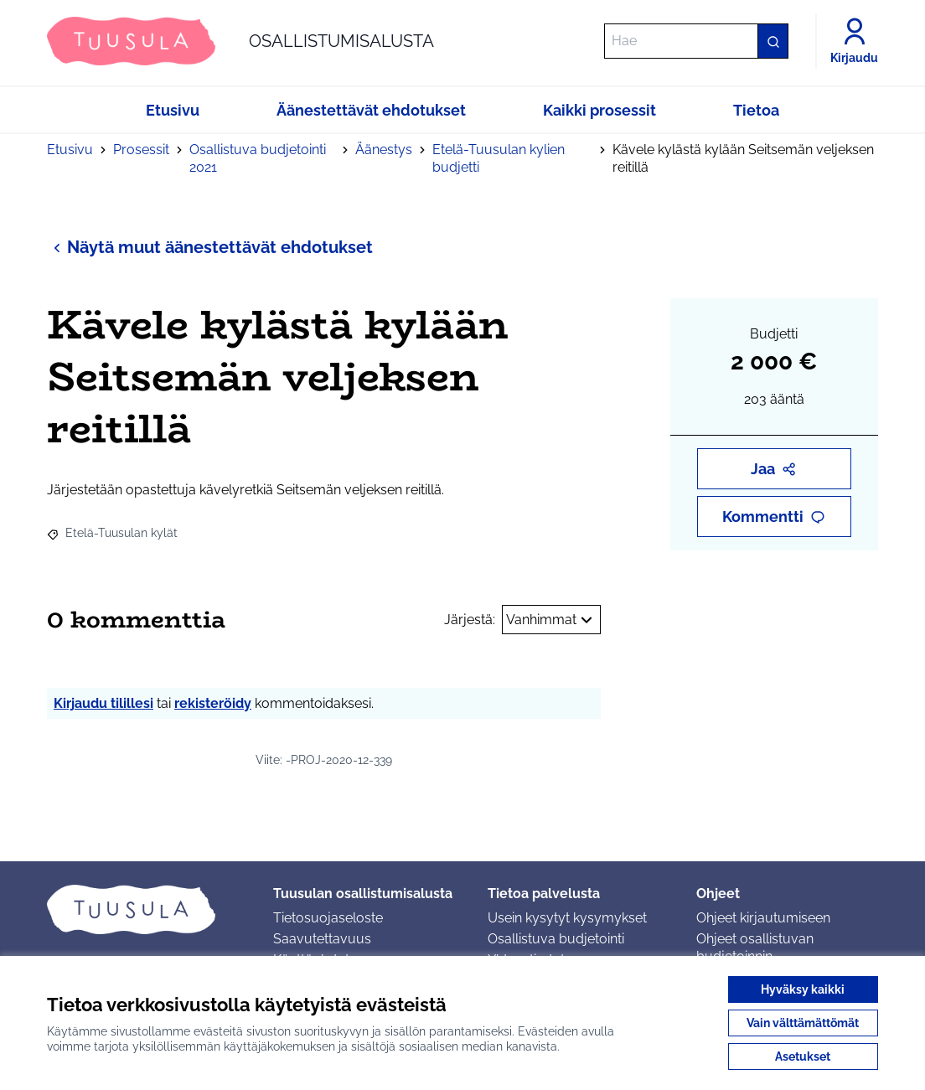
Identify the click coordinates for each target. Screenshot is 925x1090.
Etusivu (70, 150)
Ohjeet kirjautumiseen (763, 918)
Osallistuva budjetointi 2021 (257, 158)
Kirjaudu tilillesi (103, 703)
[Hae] (696, 41)
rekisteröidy (212, 703)
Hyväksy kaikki (803, 989)
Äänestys (383, 150)
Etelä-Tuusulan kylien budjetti (498, 158)
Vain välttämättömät (803, 1023)
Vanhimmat (551, 620)
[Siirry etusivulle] (240, 41)
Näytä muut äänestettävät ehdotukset (210, 246)
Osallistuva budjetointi (556, 939)
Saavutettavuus (322, 939)
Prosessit (141, 150)
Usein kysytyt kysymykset (567, 918)
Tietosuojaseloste (328, 918)
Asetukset (802, 1056)
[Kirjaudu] (854, 41)
